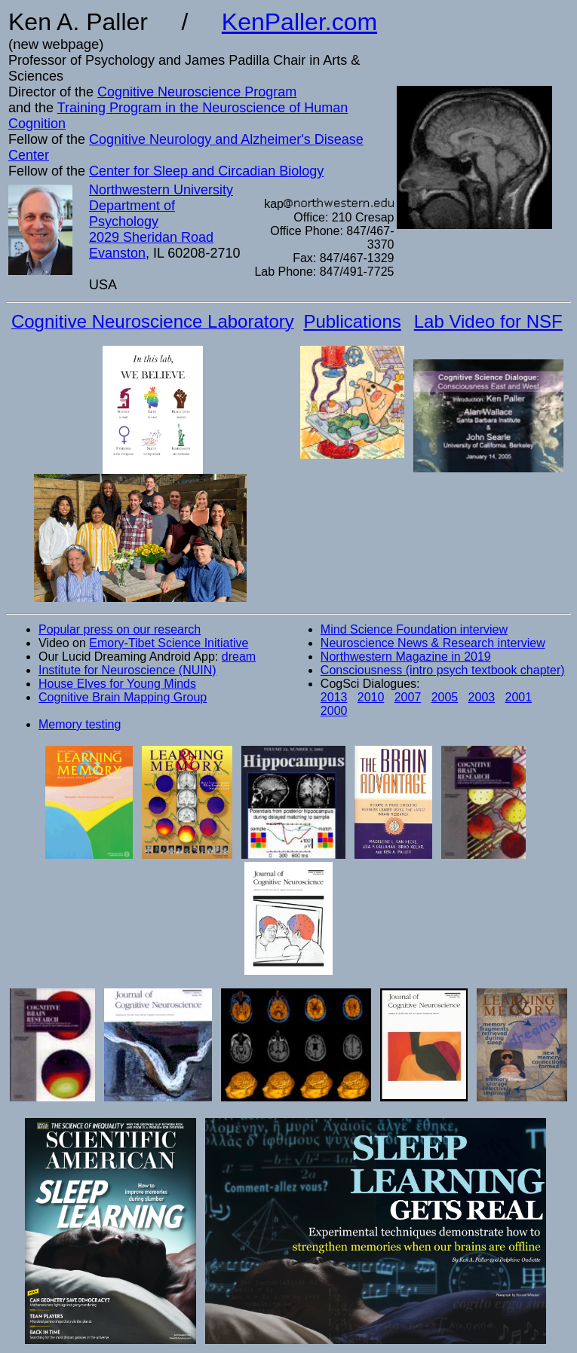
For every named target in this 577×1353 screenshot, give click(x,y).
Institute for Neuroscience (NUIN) (127, 670)
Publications (352, 321)
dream (239, 656)
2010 (371, 697)
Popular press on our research (119, 629)
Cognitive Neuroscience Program (196, 91)
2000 (334, 710)
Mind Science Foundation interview (414, 629)
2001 (518, 697)
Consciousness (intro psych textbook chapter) (443, 670)
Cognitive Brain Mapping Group (122, 697)
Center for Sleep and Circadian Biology (206, 171)
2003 (482, 697)
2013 (334, 697)
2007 (408, 697)
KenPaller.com (299, 21)
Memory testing (79, 724)
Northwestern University (161, 189)
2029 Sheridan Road (151, 237)
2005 (445, 697)
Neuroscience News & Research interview (433, 643)
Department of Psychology (132, 213)
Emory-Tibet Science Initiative (168, 643)
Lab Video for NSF (488, 321)
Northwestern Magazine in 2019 (406, 656)
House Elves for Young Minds (117, 683)
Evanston (117, 253)
